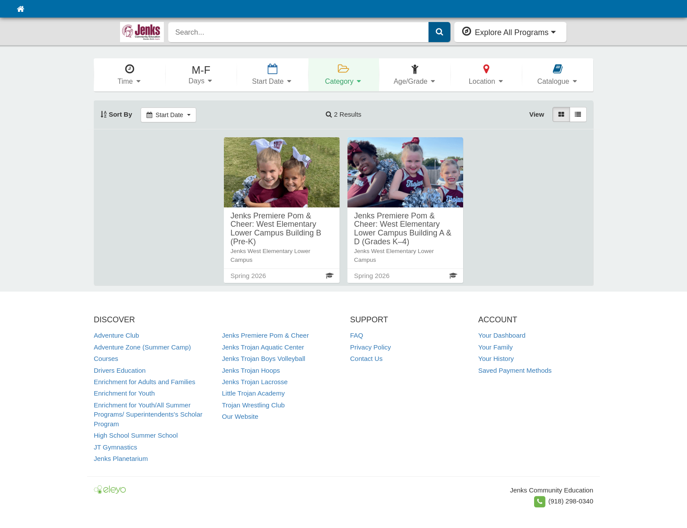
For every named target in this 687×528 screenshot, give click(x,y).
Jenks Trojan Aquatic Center (263, 347)
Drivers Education (119, 370)
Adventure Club (116, 335)
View (536, 114)
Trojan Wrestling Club (253, 405)
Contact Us (366, 358)
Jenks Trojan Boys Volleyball (263, 358)
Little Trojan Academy (253, 393)
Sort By (116, 114)
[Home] (20, 9)
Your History (496, 358)
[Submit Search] (439, 32)
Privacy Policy (370, 347)
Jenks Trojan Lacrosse (255, 381)
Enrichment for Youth (124, 393)
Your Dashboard (502, 335)
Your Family (495, 347)
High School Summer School (136, 435)
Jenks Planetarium (121, 458)
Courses (106, 358)
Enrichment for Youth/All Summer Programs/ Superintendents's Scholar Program (148, 414)
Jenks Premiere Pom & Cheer (265, 335)
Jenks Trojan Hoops (251, 370)
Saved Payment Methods (515, 370)
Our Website (240, 416)
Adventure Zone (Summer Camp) (142, 347)
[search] (298, 32)
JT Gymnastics (115, 447)
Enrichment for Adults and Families (144, 381)
